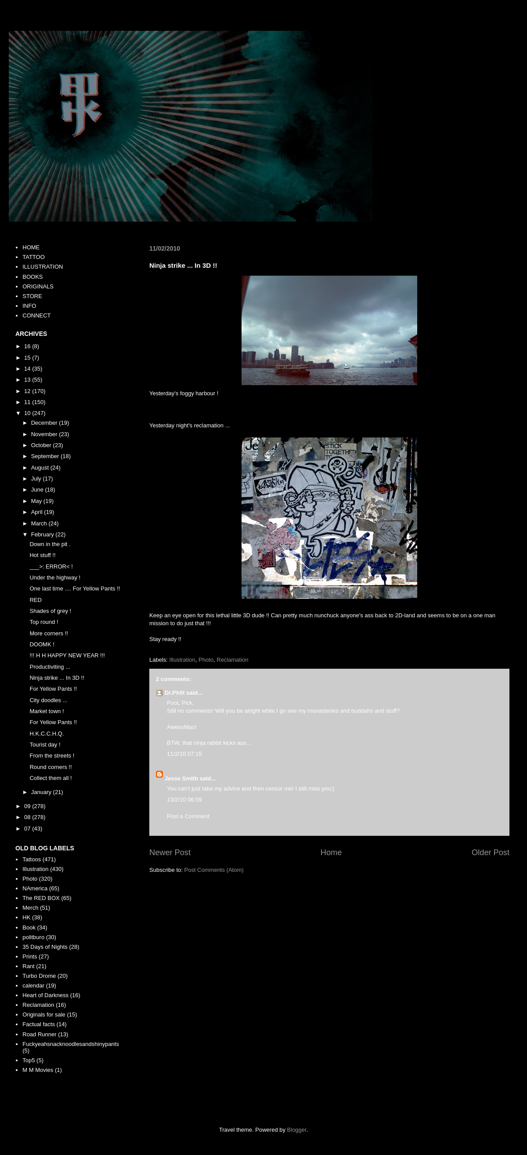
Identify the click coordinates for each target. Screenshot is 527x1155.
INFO (29, 305)
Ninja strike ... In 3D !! (56, 677)
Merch (30, 907)
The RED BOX (41, 898)
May (37, 501)
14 (28, 368)
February (43, 534)
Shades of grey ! (50, 611)
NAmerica (34, 888)
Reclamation (232, 659)
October (42, 445)
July (37, 478)
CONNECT (36, 315)
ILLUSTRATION (42, 266)
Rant (28, 966)
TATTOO (33, 257)
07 (28, 828)
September (46, 456)
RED (35, 600)
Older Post (490, 852)
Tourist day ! (44, 744)
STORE (32, 296)
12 (28, 391)
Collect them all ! (50, 778)
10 (28, 413)
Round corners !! (50, 767)
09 (28, 806)
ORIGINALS (38, 286)
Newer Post (170, 852)
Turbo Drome (39, 976)
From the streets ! (51, 755)
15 (28, 357)
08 (28, 817)
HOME (31, 247)
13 (28, 379)
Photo (206, 659)
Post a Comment (188, 816)
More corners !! (48, 633)
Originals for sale (43, 1014)
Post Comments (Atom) (214, 870)
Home (331, 852)
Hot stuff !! (42, 555)
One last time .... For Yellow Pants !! (74, 588)
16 (28, 346)
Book (29, 927)
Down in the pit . (49, 544)
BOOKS (32, 276)
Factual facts (38, 1024)
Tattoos (31, 859)
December (45, 422)
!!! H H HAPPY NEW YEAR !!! (67, 655)
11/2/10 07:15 (184, 754)
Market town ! (46, 711)
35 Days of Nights (45, 947)
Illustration (182, 659)
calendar (33, 985)
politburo (33, 937)
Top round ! (43, 622)
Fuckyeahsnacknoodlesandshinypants (70, 1044)
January (42, 792)
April (37, 512)
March (40, 523)
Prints (29, 956)
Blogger (297, 1129)
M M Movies (37, 1070)
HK (26, 917)
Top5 (28, 1060)
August (41, 467)
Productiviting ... (49, 666)
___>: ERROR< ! (50, 566)
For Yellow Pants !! (53, 688)
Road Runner (39, 1034)
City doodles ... (48, 700)
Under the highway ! (54, 577)
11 (28, 402)
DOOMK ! (41, 644)
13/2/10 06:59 (184, 799)
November (45, 434)
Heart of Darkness (45, 995)
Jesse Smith (181, 778)
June (38, 489)
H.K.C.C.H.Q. (46, 733)
